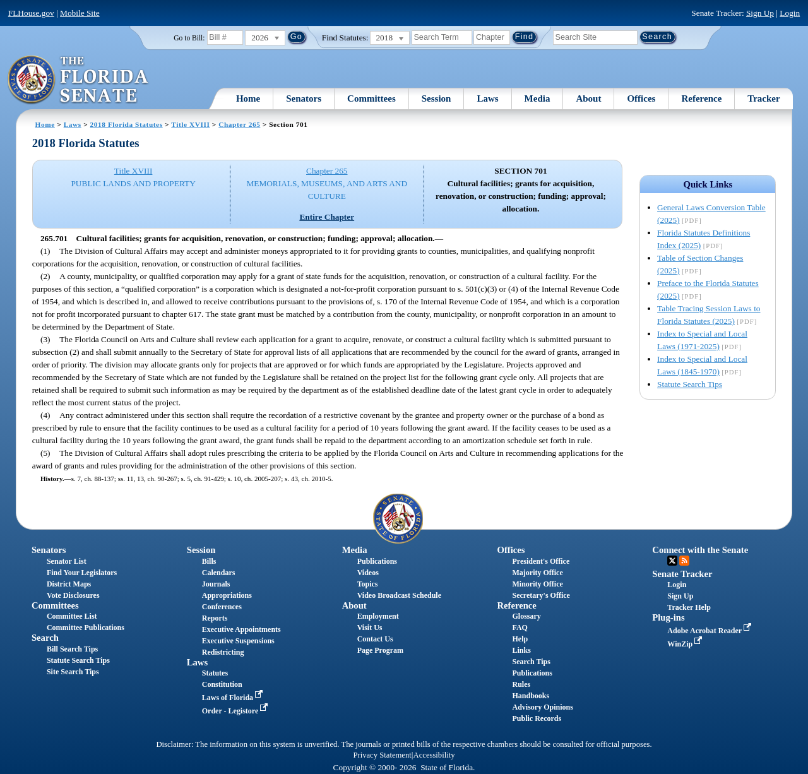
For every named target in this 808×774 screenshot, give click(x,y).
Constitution (222, 684)
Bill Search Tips (72, 649)
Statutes (215, 673)
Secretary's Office (540, 595)
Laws (487, 98)
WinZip (685, 644)
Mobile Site (80, 13)
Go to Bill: (189, 38)
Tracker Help (689, 607)
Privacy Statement (382, 755)
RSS (684, 561)
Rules (521, 684)
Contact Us (375, 638)
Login (790, 13)
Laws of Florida (233, 697)
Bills (209, 561)
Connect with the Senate (700, 550)
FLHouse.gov (31, 13)
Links (521, 650)
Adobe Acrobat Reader (710, 630)
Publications (377, 561)
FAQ (519, 627)
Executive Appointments (241, 629)
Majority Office (537, 572)
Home (248, 98)
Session (436, 98)
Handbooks (530, 695)
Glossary (526, 616)
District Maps (69, 584)
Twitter (672, 561)
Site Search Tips (73, 671)
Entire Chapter (326, 217)
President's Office (540, 561)
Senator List (66, 561)
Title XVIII (190, 124)
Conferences (222, 606)
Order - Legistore (236, 710)
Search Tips (531, 661)
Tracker (763, 98)
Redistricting (223, 652)
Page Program (380, 650)
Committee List (72, 616)
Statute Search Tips (689, 384)
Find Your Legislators (82, 572)
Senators (303, 98)
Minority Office (537, 584)
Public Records (536, 718)
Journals (216, 584)
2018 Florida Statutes (126, 124)
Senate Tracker (682, 574)
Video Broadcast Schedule (399, 595)
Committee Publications (85, 627)
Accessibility (434, 755)
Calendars (218, 572)
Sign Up (760, 13)
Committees (371, 98)
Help (520, 638)
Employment (378, 616)
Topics (367, 584)
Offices (641, 98)
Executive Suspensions (238, 640)
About (588, 98)
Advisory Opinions (542, 707)
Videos (368, 572)
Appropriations (227, 595)
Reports (215, 618)
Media (537, 98)
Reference (701, 98)
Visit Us (370, 627)
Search (45, 638)
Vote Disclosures (73, 595)
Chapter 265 (239, 124)
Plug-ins (668, 617)
